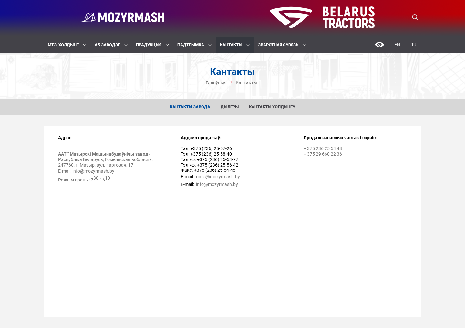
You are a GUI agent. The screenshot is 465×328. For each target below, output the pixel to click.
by (237, 176)
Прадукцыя (152, 44)
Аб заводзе (111, 44)
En (397, 44)
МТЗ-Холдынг (67, 44)
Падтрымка (194, 44)
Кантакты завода (190, 106)
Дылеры (230, 106)
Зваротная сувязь (282, 44)
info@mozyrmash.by (93, 171)
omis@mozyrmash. (215, 176)
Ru (413, 44)
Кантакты (235, 44)
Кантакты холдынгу (272, 106)
